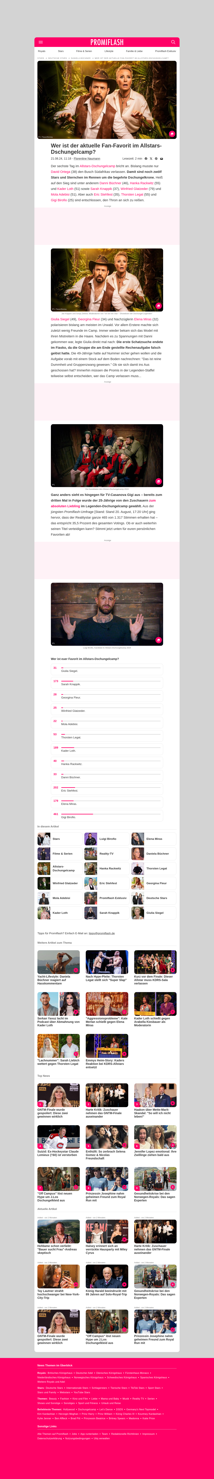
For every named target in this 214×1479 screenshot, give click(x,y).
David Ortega (60, 172)
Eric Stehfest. (69, 790)
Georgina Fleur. (71, 697)
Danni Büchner (110, 183)
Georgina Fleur (89, 319)
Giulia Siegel (60, 319)
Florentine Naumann (87, 158)
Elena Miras (142, 319)
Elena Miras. (69, 803)
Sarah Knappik (101, 189)
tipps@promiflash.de (102, 933)
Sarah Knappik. (71, 684)
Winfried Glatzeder (134, 189)
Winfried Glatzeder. (73, 710)
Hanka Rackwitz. (71, 764)
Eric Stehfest (103, 194)
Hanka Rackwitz (142, 183)
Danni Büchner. (71, 777)
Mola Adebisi (60, 194)
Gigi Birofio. (68, 817)
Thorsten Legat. (71, 737)
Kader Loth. (68, 750)
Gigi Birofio (59, 200)
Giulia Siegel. (69, 670)
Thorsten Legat (132, 194)
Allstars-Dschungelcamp (97, 166)
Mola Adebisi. (69, 724)
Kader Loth (65, 189)
